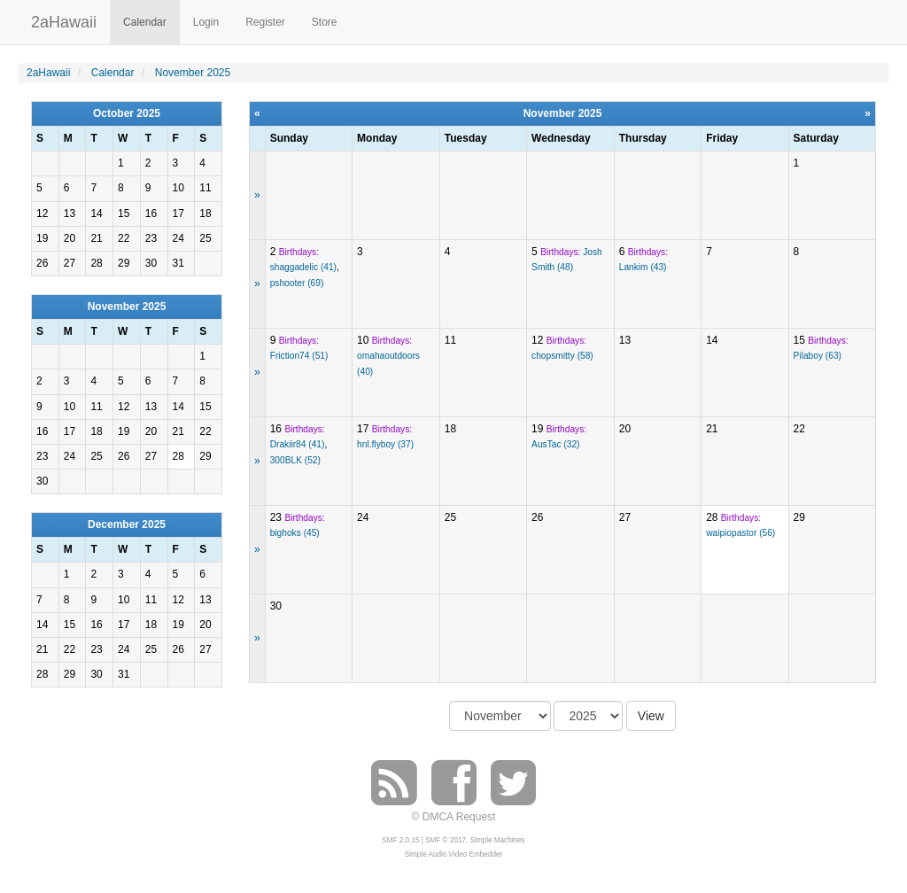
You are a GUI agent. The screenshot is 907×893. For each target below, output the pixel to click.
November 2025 (127, 306)
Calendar (145, 22)
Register (265, 22)
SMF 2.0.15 (400, 840)
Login (206, 22)
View (651, 716)
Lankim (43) (643, 267)
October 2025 (126, 113)
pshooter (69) (297, 283)
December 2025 (127, 524)
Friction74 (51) (299, 356)
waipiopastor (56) (740, 533)
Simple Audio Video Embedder (453, 854)
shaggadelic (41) (303, 267)
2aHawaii (64, 20)
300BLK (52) (295, 460)
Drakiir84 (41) (297, 444)
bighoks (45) (295, 533)
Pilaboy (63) (817, 356)
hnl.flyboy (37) (385, 444)
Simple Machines (497, 840)
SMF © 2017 (445, 840)
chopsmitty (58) (562, 356)
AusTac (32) (555, 444)
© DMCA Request (454, 817)
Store (324, 22)
